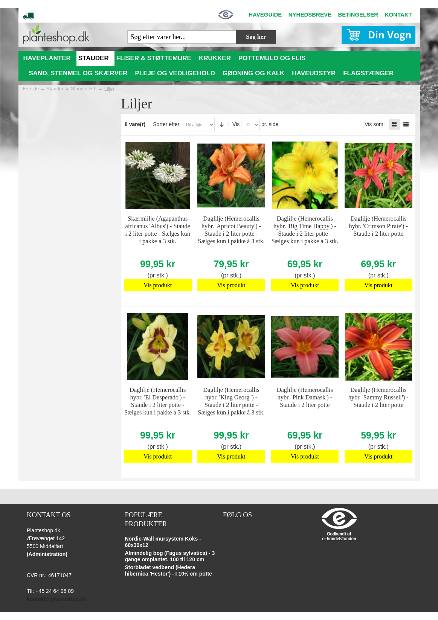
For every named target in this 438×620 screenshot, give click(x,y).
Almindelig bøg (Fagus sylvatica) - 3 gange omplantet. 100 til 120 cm (170, 556)
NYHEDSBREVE (309, 14)
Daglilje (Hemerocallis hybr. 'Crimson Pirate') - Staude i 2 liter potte (378, 226)
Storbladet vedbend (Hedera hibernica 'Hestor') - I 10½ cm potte (168, 570)
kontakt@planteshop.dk (56, 599)
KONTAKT (398, 14)
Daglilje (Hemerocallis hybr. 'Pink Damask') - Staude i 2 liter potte (305, 397)
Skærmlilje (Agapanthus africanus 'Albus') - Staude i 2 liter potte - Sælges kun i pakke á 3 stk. (157, 230)
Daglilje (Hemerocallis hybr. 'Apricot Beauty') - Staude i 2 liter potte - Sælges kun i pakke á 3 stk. (231, 230)
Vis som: (375, 124)
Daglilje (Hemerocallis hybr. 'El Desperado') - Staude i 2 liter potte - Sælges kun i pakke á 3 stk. (157, 401)
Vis (236, 124)
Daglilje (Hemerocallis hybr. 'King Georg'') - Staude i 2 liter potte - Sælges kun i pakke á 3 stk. (231, 401)
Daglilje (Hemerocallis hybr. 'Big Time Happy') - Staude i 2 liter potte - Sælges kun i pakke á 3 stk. (305, 230)
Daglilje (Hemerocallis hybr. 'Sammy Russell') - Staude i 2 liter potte (378, 397)
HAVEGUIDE (265, 14)
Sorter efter (166, 124)
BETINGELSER (358, 14)
